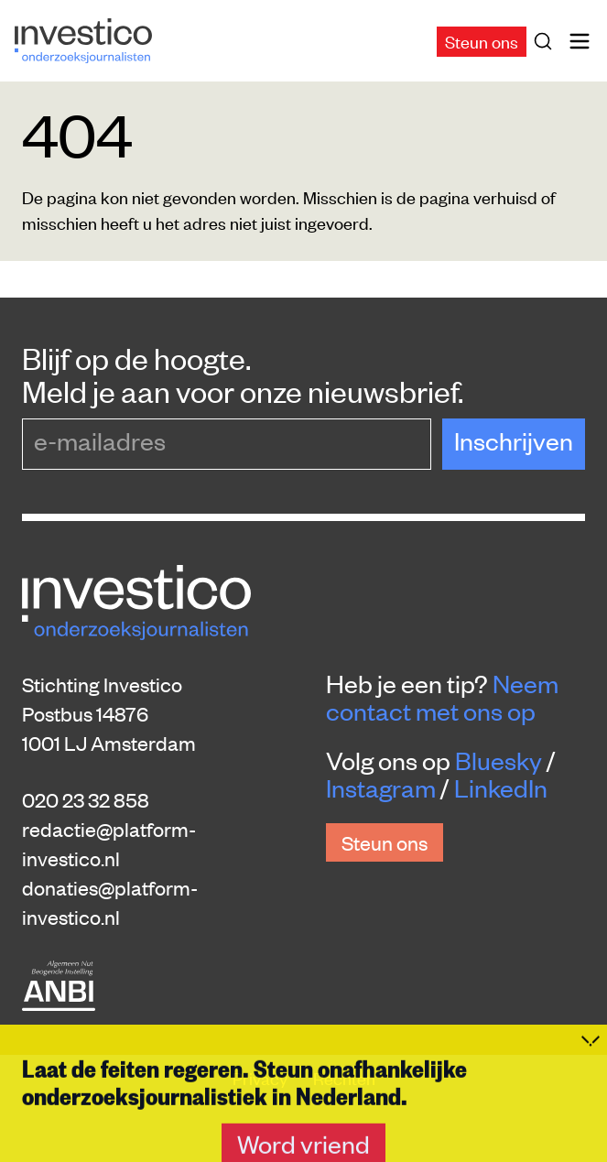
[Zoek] (546, 41)
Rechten (344, 1077)
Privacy (262, 1077)
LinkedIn (500, 787)
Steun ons (481, 40)
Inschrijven (513, 440)
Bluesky (498, 760)
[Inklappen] (590, 1114)
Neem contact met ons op (442, 697)
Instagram (381, 787)
